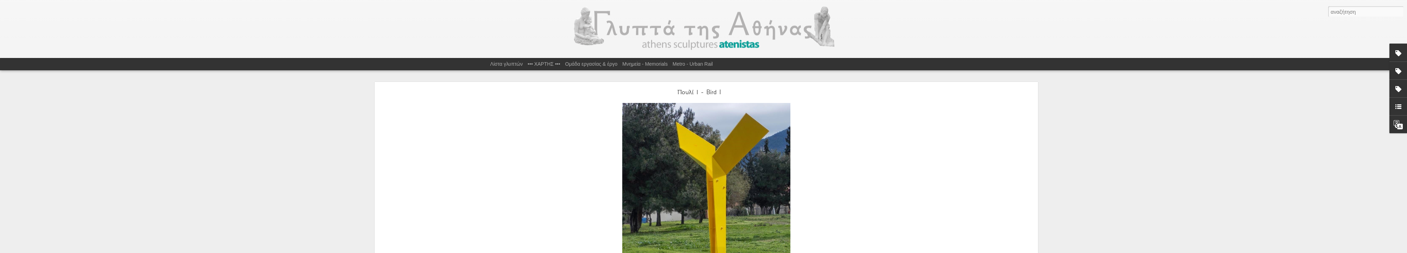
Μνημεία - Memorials (645, 64)
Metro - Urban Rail (693, 64)
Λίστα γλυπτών (506, 64)
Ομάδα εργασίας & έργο (591, 64)
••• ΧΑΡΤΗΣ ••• (544, 64)
